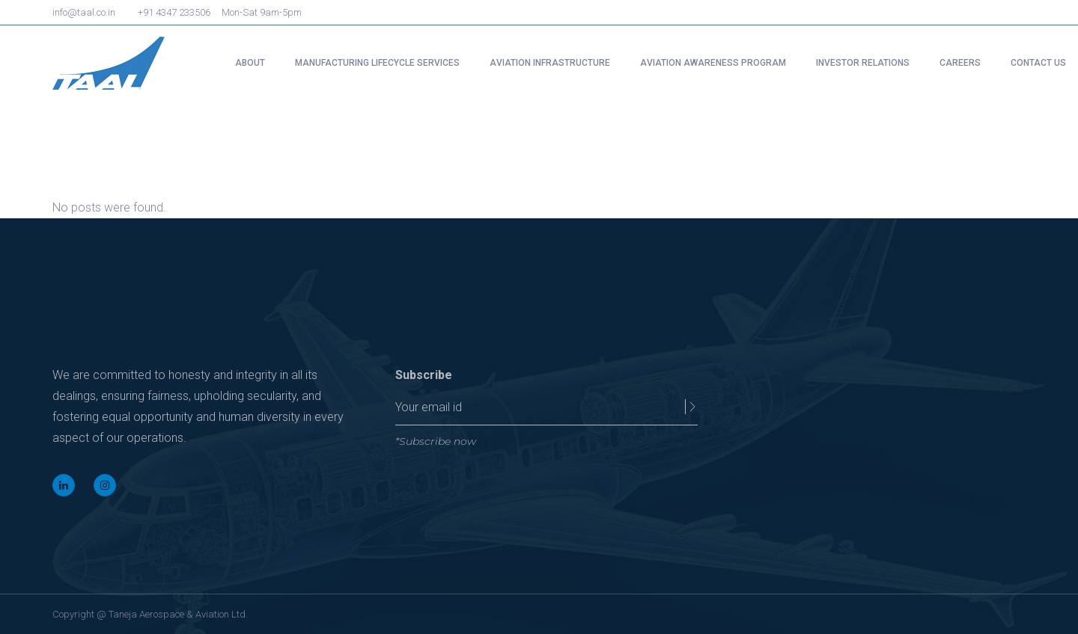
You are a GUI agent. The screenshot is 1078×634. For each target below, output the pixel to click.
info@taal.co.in (83, 12)
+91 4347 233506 (174, 12)
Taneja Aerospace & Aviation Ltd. (178, 614)
